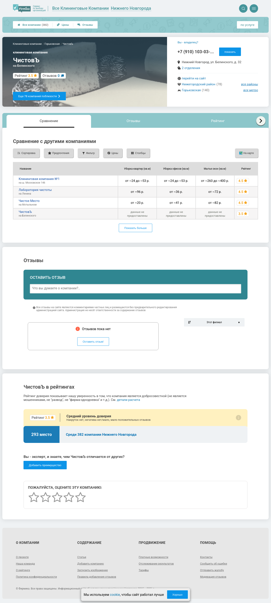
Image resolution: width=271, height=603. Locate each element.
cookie (115, 595)
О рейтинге (23, 570)
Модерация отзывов (214, 576)
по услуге (247, 25)
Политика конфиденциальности (38, 576)
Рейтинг (218, 121)
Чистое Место (29, 201)
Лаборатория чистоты (35, 190)
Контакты (207, 557)
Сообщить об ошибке (215, 563)
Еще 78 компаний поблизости (39, 96)
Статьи (82, 557)
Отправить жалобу (213, 570)
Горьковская (191, 90)
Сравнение (49, 121)
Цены (63, 24)
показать (230, 51)
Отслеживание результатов (158, 563)
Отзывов (51, 76)
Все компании (33, 24)
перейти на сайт (194, 78)
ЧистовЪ (25, 212)
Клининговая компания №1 (39, 179)
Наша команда (26, 563)
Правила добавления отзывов (98, 576)
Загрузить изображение (94, 570)
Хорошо (177, 594)
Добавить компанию (91, 563)
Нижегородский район (198, 84)
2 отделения (191, 68)
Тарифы (144, 570)
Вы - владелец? (188, 42)
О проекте (23, 557)
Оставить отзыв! (93, 341)
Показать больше (135, 228)
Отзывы (85, 24)
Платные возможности (155, 557)
